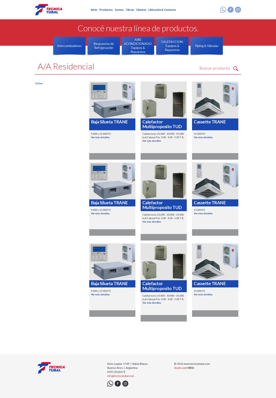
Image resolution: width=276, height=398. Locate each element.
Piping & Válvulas (206, 46)
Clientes (141, 9)
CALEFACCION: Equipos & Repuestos (172, 46)
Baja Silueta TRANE (109, 121)
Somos (119, 9)
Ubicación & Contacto (162, 9)
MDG (191, 367)
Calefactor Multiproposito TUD (162, 124)
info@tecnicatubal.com (120, 375)
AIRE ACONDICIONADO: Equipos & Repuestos (138, 46)
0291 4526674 (116, 371)
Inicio (94, 9)
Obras (130, 9)
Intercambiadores (69, 46)
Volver (39, 83)
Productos (106, 9)
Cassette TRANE (210, 121)
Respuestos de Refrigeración (104, 46)
